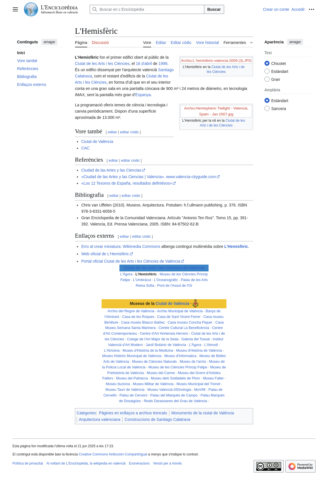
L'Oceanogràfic (166, 280)
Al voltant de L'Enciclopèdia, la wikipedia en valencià (85, 463)
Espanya (143, 94)
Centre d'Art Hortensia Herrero (164, 333)
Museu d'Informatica (180, 356)
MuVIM (199, 390)
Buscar (214, 9)
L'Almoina (112, 351)
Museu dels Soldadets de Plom (175, 378)
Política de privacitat (27, 463)
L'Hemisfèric (236, 246)
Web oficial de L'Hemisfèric (105, 254)
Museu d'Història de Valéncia (199, 351)
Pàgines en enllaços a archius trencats (133, 413)
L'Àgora (126, 274)
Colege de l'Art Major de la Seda (152, 339)
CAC (85, 148)
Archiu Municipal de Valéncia (180, 311)
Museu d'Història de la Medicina (148, 351)
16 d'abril (144, 63)
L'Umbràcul (142, 280)
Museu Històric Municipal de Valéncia (131, 356)
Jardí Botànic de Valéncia (166, 345)
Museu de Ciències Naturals (154, 362)
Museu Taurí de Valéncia (125, 390)
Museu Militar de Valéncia (153, 384)
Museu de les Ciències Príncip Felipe (177, 367)
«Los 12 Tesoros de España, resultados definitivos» (126, 183)
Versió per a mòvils (167, 463)
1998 (163, 63)
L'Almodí (211, 345)
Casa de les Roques (138, 317)
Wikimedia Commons (141, 246)
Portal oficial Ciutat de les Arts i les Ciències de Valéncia (130, 261)
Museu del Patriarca (132, 378)
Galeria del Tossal (195, 339)
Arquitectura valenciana (99, 419)
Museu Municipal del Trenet (198, 384)
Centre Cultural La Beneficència (184, 328)
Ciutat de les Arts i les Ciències (102, 63)
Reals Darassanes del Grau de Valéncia (175, 401)
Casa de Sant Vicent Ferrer (178, 317)
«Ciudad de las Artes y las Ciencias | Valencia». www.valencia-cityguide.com (148, 176)
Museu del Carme (161, 373)
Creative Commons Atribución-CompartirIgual (113, 454)
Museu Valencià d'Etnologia (169, 390)
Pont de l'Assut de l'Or (174, 286)
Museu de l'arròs (193, 362)
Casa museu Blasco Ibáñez (143, 322)
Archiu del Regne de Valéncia (131, 311)
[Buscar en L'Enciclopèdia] (147, 9)
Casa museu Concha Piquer (190, 322)
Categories (86, 413)
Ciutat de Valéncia (97, 141)
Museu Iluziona (118, 384)
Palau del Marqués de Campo (174, 395)
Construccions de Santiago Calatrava (157, 419)
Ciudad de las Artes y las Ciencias (111, 170)
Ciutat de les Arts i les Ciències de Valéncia (164, 267)
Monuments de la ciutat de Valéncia (202, 413)
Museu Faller (213, 378)
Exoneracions (139, 463)
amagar (49, 42)
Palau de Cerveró (133, 395)
